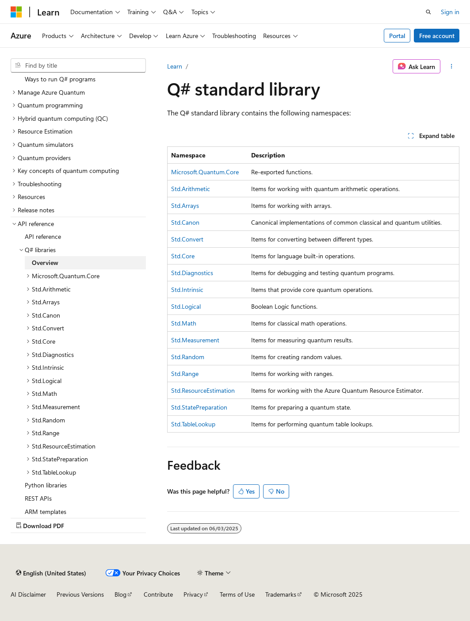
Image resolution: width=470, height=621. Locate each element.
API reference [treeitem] (43, 236)
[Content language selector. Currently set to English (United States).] (51, 573)
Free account (437, 35)
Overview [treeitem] (45, 262)
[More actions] (451, 66)
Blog (120, 594)
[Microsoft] (16, 12)
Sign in (450, 12)
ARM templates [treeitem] (45, 511)
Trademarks (280, 594)
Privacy (193, 594)
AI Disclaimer (28, 594)
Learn (174, 66)
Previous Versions (80, 594)
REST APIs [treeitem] (38, 498)
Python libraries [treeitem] (46, 485)
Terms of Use (237, 594)
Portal (397, 35)
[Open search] (428, 12)
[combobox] (78, 65)
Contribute (158, 594)
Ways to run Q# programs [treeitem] (60, 79)
